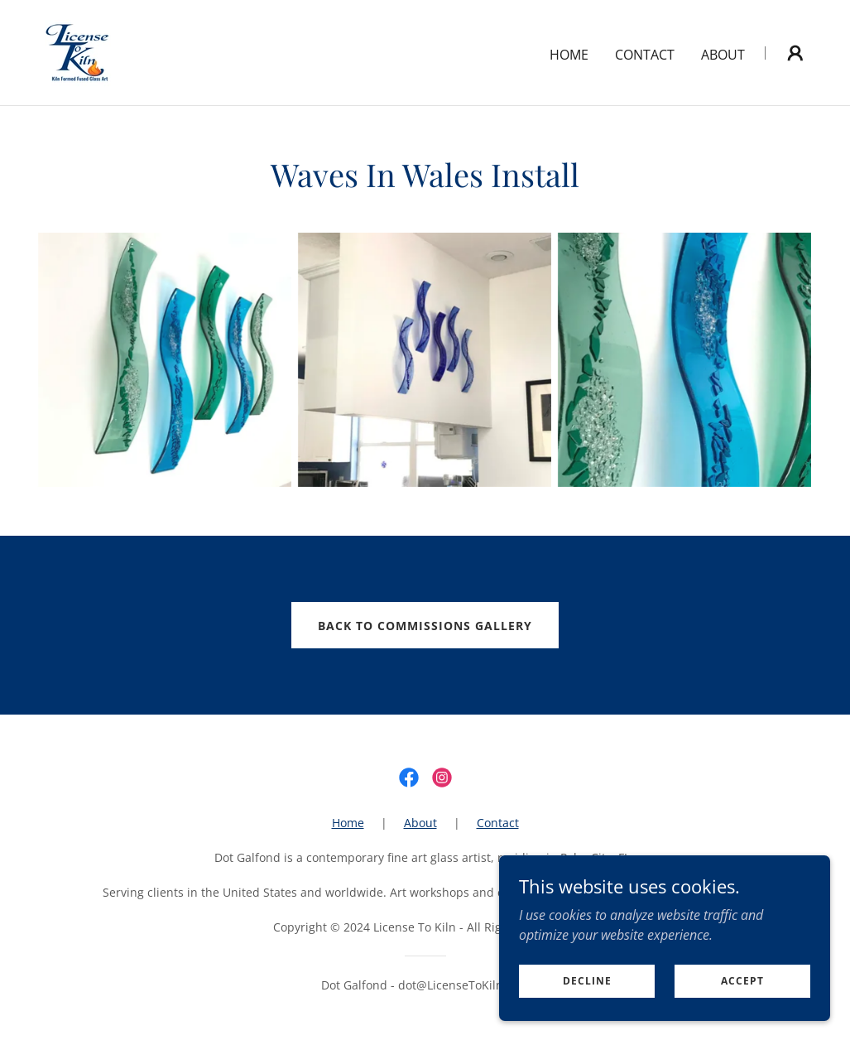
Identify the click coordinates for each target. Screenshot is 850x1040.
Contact (498, 823)
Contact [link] (645, 55)
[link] (77, 51)
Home (348, 823)
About (420, 823)
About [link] (723, 55)
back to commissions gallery (425, 625)
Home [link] (569, 55)
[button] (795, 53)
